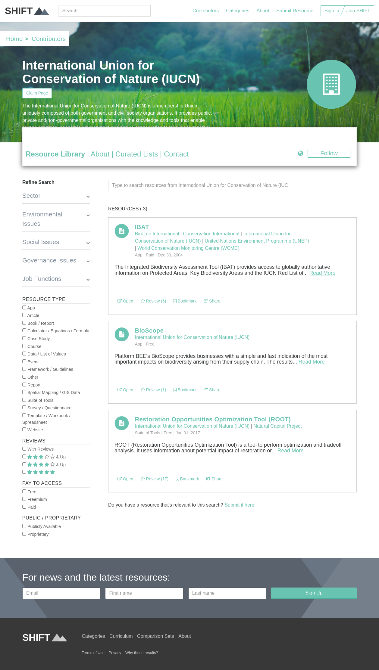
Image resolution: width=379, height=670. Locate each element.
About (263, 10)
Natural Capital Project (277, 426)
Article (30, 315)
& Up (44, 456)
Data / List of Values (44, 354)
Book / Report (38, 323)
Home (14, 38)
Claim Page (37, 93)
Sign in (331, 10)
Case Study (36, 338)
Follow (329, 153)
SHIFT (27, 10)
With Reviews (38, 449)
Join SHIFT (358, 10)
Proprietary (35, 534)
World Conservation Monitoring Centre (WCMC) (188, 248)
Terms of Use (93, 652)
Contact (176, 154)
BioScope (149, 330)
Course (31, 346)
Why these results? (141, 652)
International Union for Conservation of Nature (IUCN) (192, 337)
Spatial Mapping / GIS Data (51, 392)
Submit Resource (294, 10)
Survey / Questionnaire (46, 407)
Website (32, 429)
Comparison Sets (155, 636)
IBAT (142, 227)
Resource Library (55, 154)
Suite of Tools (37, 400)
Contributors (206, 10)
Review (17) (155, 478)
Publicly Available (41, 526)
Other (30, 377)
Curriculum (121, 636)
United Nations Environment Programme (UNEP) (257, 240)
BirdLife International (157, 233)
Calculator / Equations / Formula (55, 330)
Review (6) (153, 301)
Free (29, 491)
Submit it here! (239, 504)
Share (212, 301)
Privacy (114, 652)
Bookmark (185, 301)
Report (31, 385)
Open (125, 301)
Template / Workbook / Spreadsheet (46, 419)
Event (30, 361)
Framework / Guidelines (47, 369)
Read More (322, 273)
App (28, 308)
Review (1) (153, 389)
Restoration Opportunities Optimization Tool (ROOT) (213, 419)
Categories (237, 10)
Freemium (34, 499)
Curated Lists (136, 154)
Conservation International (211, 233)
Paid (29, 507)
